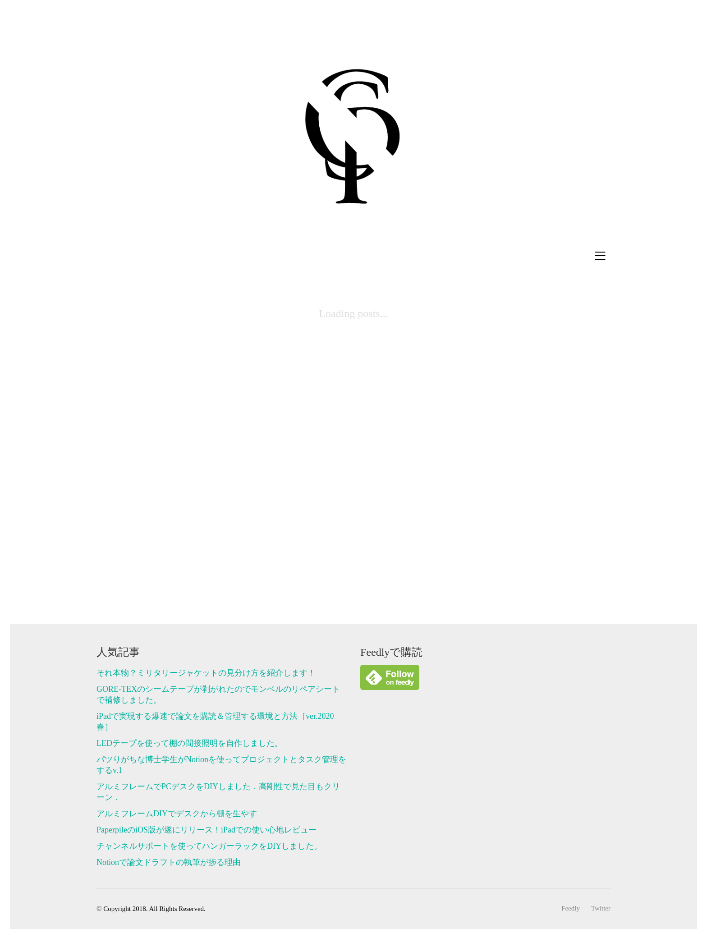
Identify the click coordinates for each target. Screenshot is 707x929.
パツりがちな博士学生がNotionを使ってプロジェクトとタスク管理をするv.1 (221, 765)
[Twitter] (601, 908)
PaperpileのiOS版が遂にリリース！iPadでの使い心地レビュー (206, 829)
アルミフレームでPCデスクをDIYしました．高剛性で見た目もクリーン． (218, 792)
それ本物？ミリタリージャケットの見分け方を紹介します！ (206, 672)
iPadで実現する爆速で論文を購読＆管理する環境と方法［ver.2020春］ (215, 721)
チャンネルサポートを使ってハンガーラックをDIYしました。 (209, 846)
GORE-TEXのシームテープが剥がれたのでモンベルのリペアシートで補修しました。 (218, 694)
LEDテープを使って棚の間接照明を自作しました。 (189, 743)
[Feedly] (570, 908)
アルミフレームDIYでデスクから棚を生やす (176, 813)
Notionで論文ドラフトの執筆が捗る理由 (168, 862)
